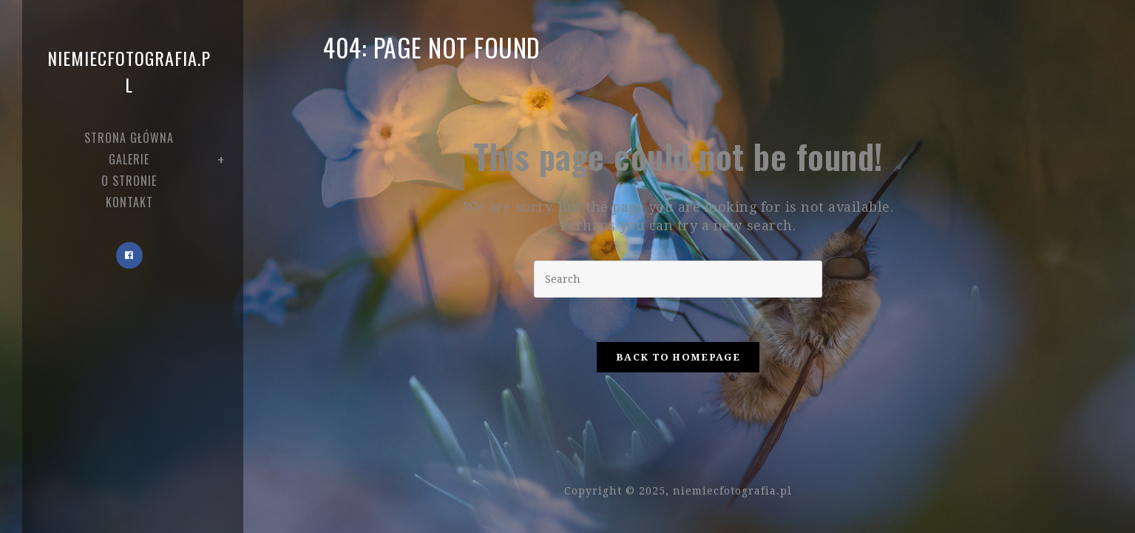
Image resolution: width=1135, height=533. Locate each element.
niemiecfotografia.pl (129, 71)
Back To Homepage (678, 357)
